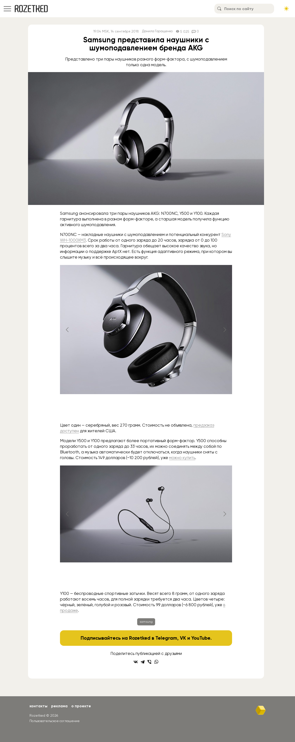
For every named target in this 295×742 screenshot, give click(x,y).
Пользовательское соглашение (56, 721)
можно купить (182, 457)
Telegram (166, 638)
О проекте (82, 706)
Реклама (60, 706)
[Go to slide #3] (171, 409)
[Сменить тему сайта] (286, 9)
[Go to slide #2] (146, 409)
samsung (146, 621)
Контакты (39, 706)
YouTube (200, 638)
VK (183, 638)
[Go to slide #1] (120, 409)
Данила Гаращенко (157, 31)
